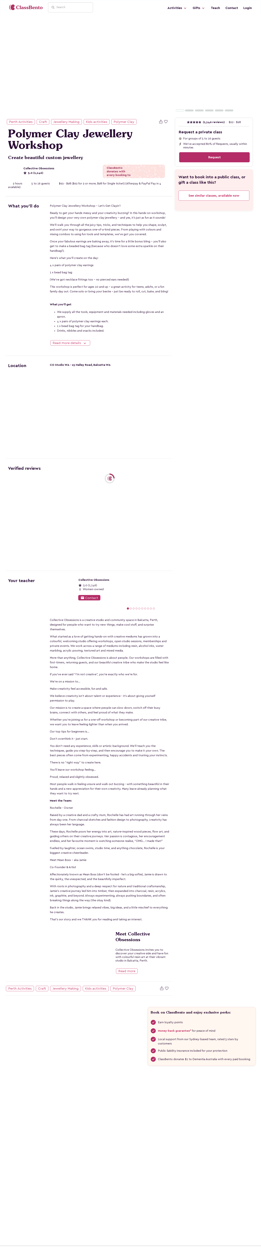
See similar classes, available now (214, 195)
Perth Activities (21, 121)
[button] (175, 65)
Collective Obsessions (38, 168)
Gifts (199, 8)
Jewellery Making (66, 121)
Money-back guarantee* (174, 1030)
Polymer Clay (124, 121)
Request (214, 157)
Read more (126, 971)
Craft (43, 121)
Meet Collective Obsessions (132, 936)
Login (247, 8)
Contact (231, 8)
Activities (177, 8)
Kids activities (96, 121)
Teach (215, 8)
